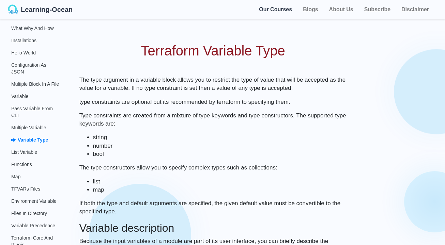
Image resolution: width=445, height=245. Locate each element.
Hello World (23, 52)
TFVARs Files (25, 189)
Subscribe (377, 9)
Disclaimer (415, 9)
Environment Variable (34, 201)
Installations (23, 40)
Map (15, 176)
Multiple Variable (28, 127)
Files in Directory (29, 213)
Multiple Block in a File (35, 84)
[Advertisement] (402, 122)
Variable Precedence (33, 225)
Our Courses (275, 9)
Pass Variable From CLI (32, 112)
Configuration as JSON (28, 68)
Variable (19, 96)
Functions (21, 164)
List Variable (24, 152)
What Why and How (32, 28)
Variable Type (29, 140)
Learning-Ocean (40, 9)
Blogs (310, 9)
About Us (341, 9)
